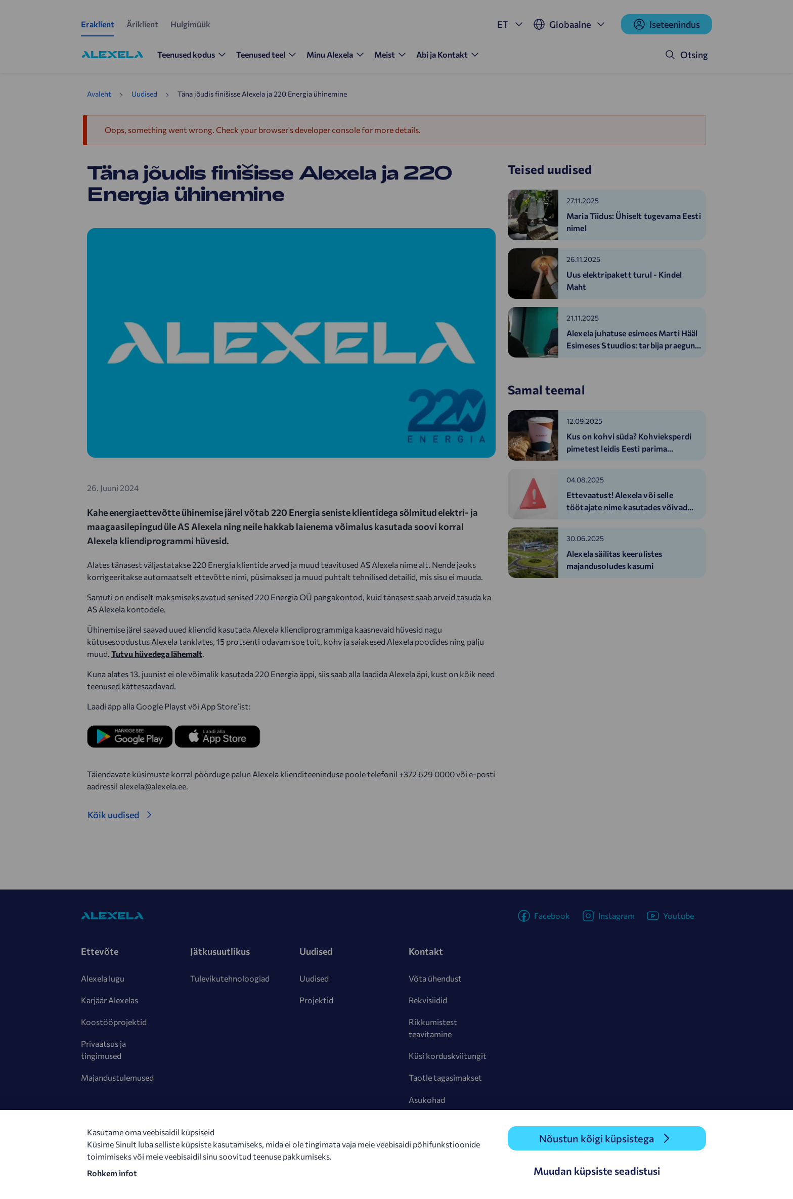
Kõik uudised (113, 814)
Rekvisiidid (428, 1000)
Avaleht (99, 94)
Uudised (144, 94)
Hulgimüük (190, 24)
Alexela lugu (102, 978)
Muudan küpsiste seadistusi (597, 1171)
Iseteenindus (666, 24)
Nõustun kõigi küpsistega (596, 1138)
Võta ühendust (435, 978)
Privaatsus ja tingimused (103, 1049)
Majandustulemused (117, 1077)
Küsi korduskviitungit (448, 1055)
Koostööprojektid (114, 1022)
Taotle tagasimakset (445, 1077)
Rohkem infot (112, 1173)
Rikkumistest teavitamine (433, 1028)
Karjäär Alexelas (109, 1000)
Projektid (316, 1000)
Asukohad (427, 1099)
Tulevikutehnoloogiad (230, 978)
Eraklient (97, 24)
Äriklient (142, 24)
